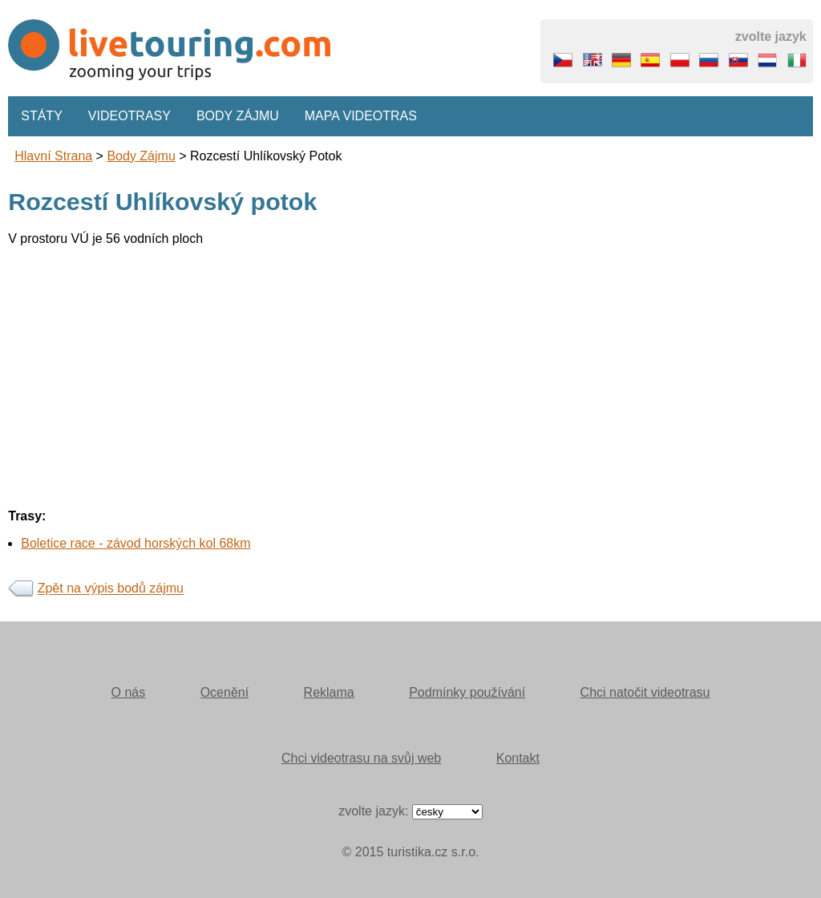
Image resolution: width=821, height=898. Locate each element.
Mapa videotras (361, 116)
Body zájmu (237, 116)
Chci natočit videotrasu (645, 692)
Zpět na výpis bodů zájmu (111, 589)
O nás (128, 692)
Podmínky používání (467, 692)
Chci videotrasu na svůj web (361, 758)
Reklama (329, 692)
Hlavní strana (53, 156)
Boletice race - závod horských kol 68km (135, 543)
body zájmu (141, 156)
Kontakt (518, 758)
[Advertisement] (410, 371)
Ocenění (224, 692)
